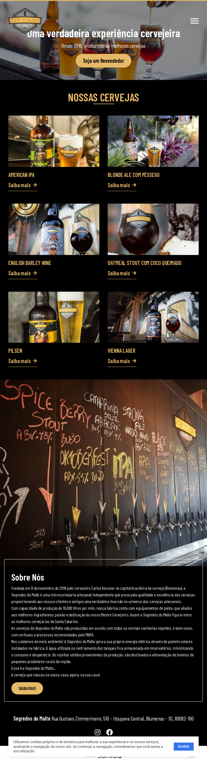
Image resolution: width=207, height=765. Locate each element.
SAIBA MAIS (27, 688)
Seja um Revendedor (103, 60)
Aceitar (183, 750)
